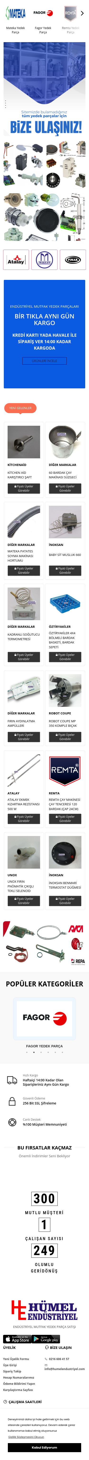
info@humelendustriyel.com (65, 1367)
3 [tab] (41, 1052)
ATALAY (13, 793)
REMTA (54, 793)
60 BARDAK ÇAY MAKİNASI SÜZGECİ (62, 475)
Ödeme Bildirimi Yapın (19, 1384)
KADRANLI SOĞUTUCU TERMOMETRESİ (24, 636)
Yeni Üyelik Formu (16, 1359)
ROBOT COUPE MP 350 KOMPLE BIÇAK (63, 723)
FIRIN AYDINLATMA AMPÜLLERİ (21, 723)
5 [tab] (55, 1052)
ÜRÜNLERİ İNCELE (44, 361)
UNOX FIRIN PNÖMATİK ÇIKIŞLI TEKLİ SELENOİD (21, 886)
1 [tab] (26, 1052)
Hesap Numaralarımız (18, 1378)
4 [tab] (48, 1052)
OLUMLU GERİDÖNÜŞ (44, 1267)
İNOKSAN (56, 545)
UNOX (12, 875)
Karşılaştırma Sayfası (18, 1390)
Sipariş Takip (12, 1371)
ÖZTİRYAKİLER (60, 626)
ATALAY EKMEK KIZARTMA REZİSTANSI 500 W (24, 804)
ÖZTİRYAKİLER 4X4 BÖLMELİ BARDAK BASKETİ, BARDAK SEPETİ (62, 640)
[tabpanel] (44, 1023)
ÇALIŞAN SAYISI (44, 1238)
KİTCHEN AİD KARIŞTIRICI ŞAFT (20, 475)
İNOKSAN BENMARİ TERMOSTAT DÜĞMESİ (65, 885)
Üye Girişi (10, 1365)
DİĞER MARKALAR (62, 465)
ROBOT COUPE (60, 713)
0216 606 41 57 (57, 1359)
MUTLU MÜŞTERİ (44, 1212)
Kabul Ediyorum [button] (44, 1447)
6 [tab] (62, 1052)
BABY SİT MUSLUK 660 (65, 555)
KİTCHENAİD (17, 465)
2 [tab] (34, 1052)
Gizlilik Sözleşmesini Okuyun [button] (26, 1437)
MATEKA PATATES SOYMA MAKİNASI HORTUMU (20, 556)
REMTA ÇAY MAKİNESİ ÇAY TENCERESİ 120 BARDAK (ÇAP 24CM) (64, 804)
